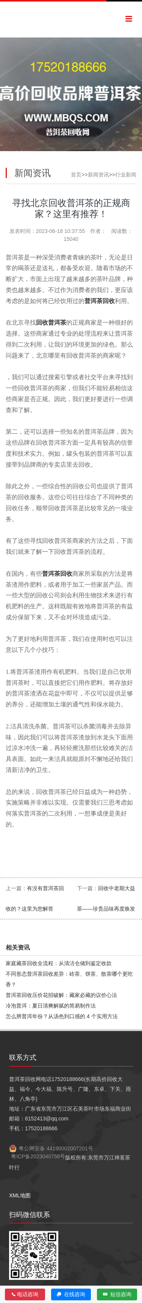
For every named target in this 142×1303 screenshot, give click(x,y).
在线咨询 (71, 1294)
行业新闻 (125, 175)
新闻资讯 (98, 175)
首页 (76, 175)
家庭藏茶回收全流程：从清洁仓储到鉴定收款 (59, 963)
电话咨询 (25, 1294)
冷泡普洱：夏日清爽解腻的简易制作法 (51, 1006)
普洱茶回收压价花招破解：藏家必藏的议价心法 (61, 995)
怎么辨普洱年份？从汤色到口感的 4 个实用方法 (62, 1016)
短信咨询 (117, 1294)
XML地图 (20, 1195)
